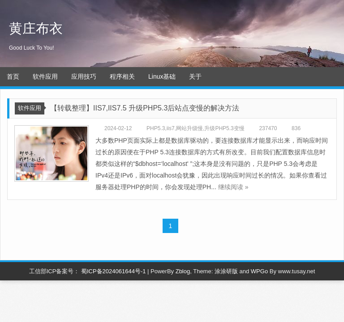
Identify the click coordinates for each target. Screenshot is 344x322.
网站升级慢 (189, 128)
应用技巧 (83, 76)
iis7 (171, 128)
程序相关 (122, 76)
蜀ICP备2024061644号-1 (113, 271)
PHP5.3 (155, 128)
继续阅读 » (233, 187)
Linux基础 (162, 76)
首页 (13, 76)
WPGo (259, 271)
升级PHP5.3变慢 (224, 128)
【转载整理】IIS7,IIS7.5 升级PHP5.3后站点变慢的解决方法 (144, 108)
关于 (195, 76)
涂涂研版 (226, 271)
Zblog (183, 271)
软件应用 (45, 76)
